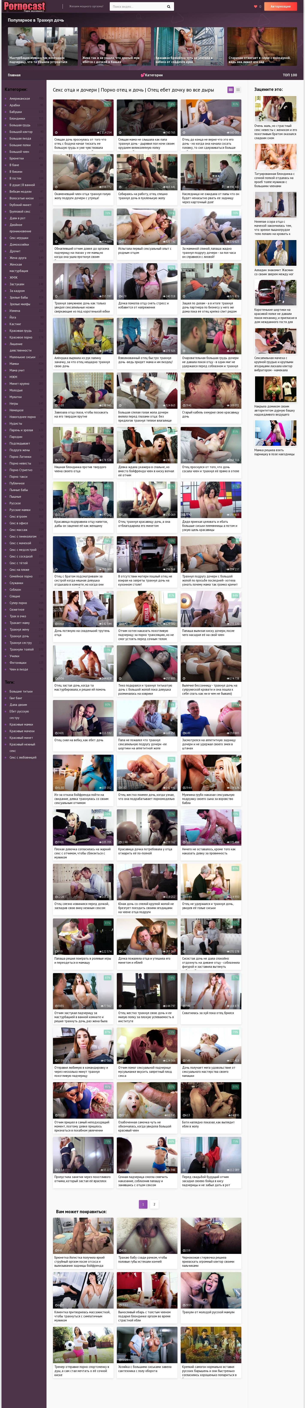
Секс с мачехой (20, 543)
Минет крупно (19, 384)
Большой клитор (21, 132)
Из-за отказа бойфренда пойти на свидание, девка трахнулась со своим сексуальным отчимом (81, 799)
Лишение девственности (21, 347)
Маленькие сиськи (22, 357)
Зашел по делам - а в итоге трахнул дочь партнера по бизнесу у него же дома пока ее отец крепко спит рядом (209, 307)
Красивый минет (21, 738)
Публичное (17, 483)
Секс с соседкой (21, 556)
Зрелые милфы (20, 304)
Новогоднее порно (23, 417)
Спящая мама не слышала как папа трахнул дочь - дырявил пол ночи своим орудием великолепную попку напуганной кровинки (146, 145)
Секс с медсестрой (23, 550)
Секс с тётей (19, 563)
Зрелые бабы (19, 297)
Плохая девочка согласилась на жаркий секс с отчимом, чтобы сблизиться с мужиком (82, 853)
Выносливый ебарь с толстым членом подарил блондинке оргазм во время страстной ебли (144, 1316)
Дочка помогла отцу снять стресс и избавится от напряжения (143, 305)
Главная (14, 75)
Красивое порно (21, 337)
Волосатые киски (22, 198)
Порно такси (18, 477)
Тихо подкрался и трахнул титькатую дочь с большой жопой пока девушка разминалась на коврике (145, 689)
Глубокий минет (21, 205)
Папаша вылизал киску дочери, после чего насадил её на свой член (208, 633)
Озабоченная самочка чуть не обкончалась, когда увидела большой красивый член (144, 1126)
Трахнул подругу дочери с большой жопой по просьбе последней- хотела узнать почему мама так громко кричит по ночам (210, 582)
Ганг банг (16, 698)
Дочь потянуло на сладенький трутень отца (82, 633)
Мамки (14, 364)
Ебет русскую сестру (19, 714)
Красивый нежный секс (22, 747)
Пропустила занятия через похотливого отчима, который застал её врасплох (82, 1179)
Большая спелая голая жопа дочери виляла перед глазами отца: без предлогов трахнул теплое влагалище (145, 416)
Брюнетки (17, 158)
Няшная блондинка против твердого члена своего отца (80, 469)
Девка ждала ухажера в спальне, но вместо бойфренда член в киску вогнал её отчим (146, 471)
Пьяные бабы (19, 490)
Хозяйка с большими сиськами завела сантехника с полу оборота (144, 1369)
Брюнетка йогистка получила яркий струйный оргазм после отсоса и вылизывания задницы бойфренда (79, 1261)
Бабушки (16, 112)
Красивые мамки (21, 724)
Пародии (16, 437)
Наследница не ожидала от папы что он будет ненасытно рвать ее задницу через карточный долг (210, 198)
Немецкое (17, 410)
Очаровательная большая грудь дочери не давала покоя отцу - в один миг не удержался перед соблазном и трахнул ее (210, 364)
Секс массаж (18, 530)
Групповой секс (20, 211)
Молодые (16, 390)
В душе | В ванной (22, 185)
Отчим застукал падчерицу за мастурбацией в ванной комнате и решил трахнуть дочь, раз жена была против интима (80, 1019)
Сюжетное (17, 609)
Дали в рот (18, 218)
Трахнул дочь (19, 636)
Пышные (15, 496)
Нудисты (16, 423)
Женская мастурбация (19, 267)
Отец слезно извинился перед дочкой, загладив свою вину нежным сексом (81, 906)
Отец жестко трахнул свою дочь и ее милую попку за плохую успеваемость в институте (146, 1017)
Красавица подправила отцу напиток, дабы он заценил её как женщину (81, 524)
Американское (20, 98)
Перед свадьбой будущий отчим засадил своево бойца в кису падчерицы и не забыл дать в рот (206, 1181)
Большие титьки (21, 691)
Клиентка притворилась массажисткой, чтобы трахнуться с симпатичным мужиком (82, 1316)
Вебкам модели (21, 191)
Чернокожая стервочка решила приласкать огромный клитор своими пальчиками (208, 1261)
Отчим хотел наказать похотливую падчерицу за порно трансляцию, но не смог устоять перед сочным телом (146, 635)
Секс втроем (18, 516)
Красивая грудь (21, 331)
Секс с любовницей (23, 757)
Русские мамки (20, 510)
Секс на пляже (19, 570)
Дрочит (15, 251)
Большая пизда (20, 138)
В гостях (15, 178)
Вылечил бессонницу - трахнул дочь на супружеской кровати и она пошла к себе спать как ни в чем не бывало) (209, 689)
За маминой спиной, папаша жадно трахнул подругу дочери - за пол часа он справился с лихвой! (209, 252)
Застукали (17, 284)
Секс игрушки (19, 238)
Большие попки (20, 145)
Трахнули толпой (22, 649)
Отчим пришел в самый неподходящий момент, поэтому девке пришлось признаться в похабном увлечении (81, 1126)
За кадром (17, 291)
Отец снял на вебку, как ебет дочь (78, 740)
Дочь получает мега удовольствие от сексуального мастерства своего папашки (208, 1071)
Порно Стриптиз (21, 470)
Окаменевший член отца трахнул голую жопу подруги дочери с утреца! (82, 196)
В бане (14, 165)
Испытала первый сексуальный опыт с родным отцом (144, 250)
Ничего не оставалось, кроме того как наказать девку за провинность (209, 851)
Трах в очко (18, 616)
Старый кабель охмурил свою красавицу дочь (210, 414)
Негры (14, 403)
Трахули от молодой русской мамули (208, 1312)
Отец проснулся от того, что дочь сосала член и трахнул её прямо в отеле (210, 469)
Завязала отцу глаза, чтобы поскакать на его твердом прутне (81, 414)
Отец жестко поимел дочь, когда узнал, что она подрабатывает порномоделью (146, 797)
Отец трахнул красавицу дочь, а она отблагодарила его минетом (144, 524)
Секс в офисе (19, 523)
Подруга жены (20, 450)
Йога (13, 317)
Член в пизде (19, 669)
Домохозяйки (19, 244)
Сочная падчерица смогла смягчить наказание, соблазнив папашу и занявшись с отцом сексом (143, 1181)
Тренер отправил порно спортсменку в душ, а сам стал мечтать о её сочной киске (81, 1371)
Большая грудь (20, 125)
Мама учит (17, 370)
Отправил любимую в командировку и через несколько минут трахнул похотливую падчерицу (81, 1071)
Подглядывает (20, 443)
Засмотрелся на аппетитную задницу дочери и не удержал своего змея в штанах (209, 744)
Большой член (19, 152)
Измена (15, 311)
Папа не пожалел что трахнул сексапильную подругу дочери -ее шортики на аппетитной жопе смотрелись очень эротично (142, 746)
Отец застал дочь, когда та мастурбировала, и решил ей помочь (80, 687)
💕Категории (152, 75)
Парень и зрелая (21, 430)
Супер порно (18, 603)
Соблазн (15, 590)
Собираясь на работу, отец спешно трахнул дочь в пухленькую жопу (143, 196)
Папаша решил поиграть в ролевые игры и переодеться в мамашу (82, 960)
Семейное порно (21, 576)
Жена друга (18, 258)
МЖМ (13, 377)
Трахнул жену (19, 629)
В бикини (16, 172)
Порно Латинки (20, 457)
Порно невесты (20, 463)
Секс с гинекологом (23, 536)
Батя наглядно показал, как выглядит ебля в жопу (208, 1124)
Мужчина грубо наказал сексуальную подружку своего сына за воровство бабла (208, 799)
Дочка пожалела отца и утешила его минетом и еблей (144, 960)
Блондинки (17, 118)
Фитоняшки (18, 663)
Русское (15, 503)
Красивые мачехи (22, 731)
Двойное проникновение (20, 228)
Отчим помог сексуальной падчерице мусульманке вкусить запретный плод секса (145, 1071)
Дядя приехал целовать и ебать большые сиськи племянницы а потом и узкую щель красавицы (209, 526)
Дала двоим (18, 705)
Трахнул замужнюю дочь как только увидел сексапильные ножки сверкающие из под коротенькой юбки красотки (82, 309)
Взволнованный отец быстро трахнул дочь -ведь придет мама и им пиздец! (145, 360)
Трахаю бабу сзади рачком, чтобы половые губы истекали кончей (142, 1259)
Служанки (16, 583)
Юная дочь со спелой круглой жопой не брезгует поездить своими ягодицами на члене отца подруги (146, 908)
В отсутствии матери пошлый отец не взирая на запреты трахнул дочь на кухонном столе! (145, 580)
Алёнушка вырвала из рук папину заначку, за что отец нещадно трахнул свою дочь (82, 362)
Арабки (15, 105)
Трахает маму (20, 623)
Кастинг (15, 324)
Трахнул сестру (21, 643)
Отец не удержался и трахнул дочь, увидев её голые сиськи (207, 906)
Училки (14, 656)
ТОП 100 (290, 75)
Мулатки (16, 397)
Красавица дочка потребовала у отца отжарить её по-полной (145, 851)
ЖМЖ (14, 277)
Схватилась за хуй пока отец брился (208, 1013)
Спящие (15, 596)
